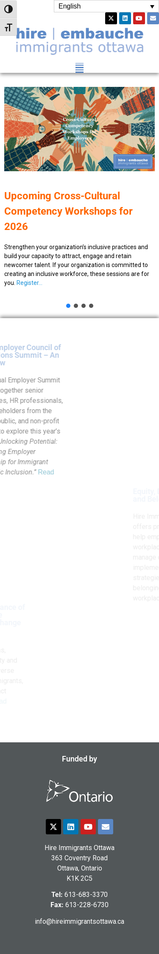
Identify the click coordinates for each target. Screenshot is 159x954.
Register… (29, 282)
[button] (79, 68)
